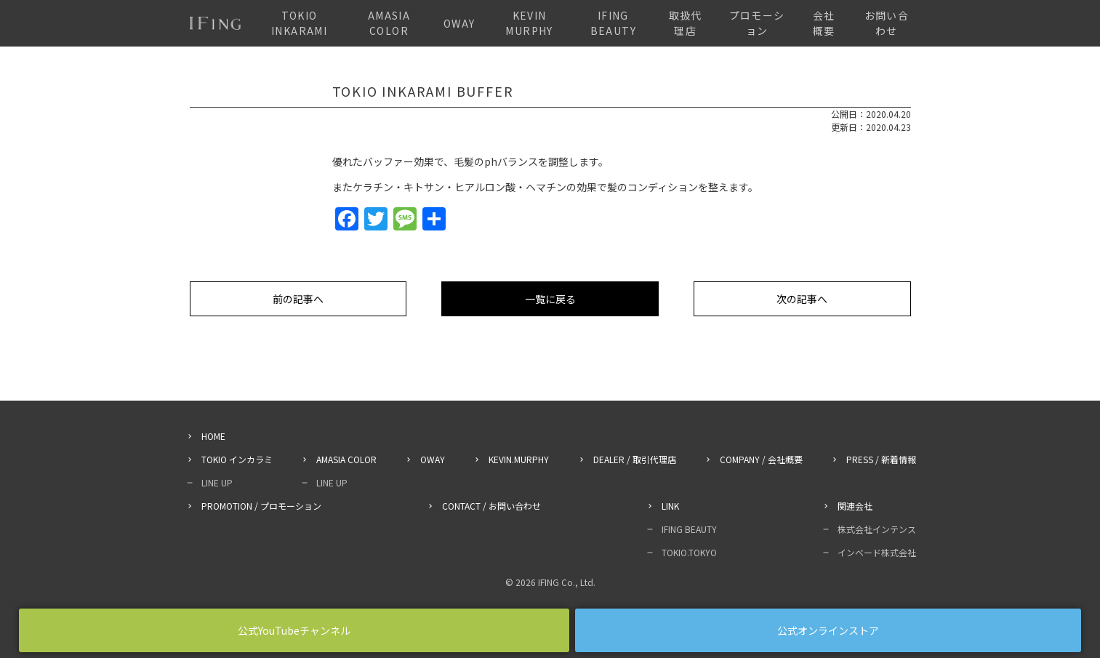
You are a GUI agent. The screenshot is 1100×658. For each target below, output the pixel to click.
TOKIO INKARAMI (299, 23)
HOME (213, 436)
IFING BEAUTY (613, 23)
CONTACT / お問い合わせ (491, 505)
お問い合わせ (887, 23)
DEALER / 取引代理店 (634, 459)
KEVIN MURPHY (529, 23)
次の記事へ (801, 299)
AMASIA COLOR (389, 23)
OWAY (459, 23)
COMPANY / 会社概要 (761, 459)
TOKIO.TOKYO (689, 552)
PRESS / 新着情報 (881, 459)
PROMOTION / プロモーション (261, 505)
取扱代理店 (685, 23)
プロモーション (757, 23)
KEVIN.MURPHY (519, 459)
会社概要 (824, 23)
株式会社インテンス (877, 529)
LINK (670, 505)
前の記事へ (298, 299)
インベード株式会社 (877, 552)
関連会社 (855, 505)
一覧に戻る (550, 299)
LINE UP (217, 482)
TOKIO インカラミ (237, 459)
